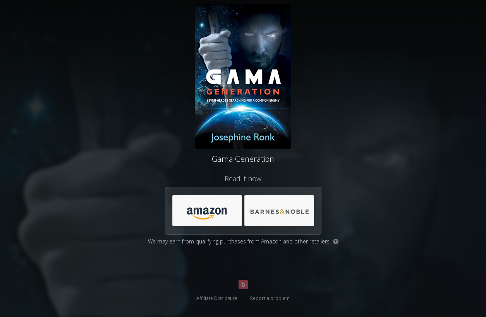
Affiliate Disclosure (216, 298)
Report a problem (270, 298)
